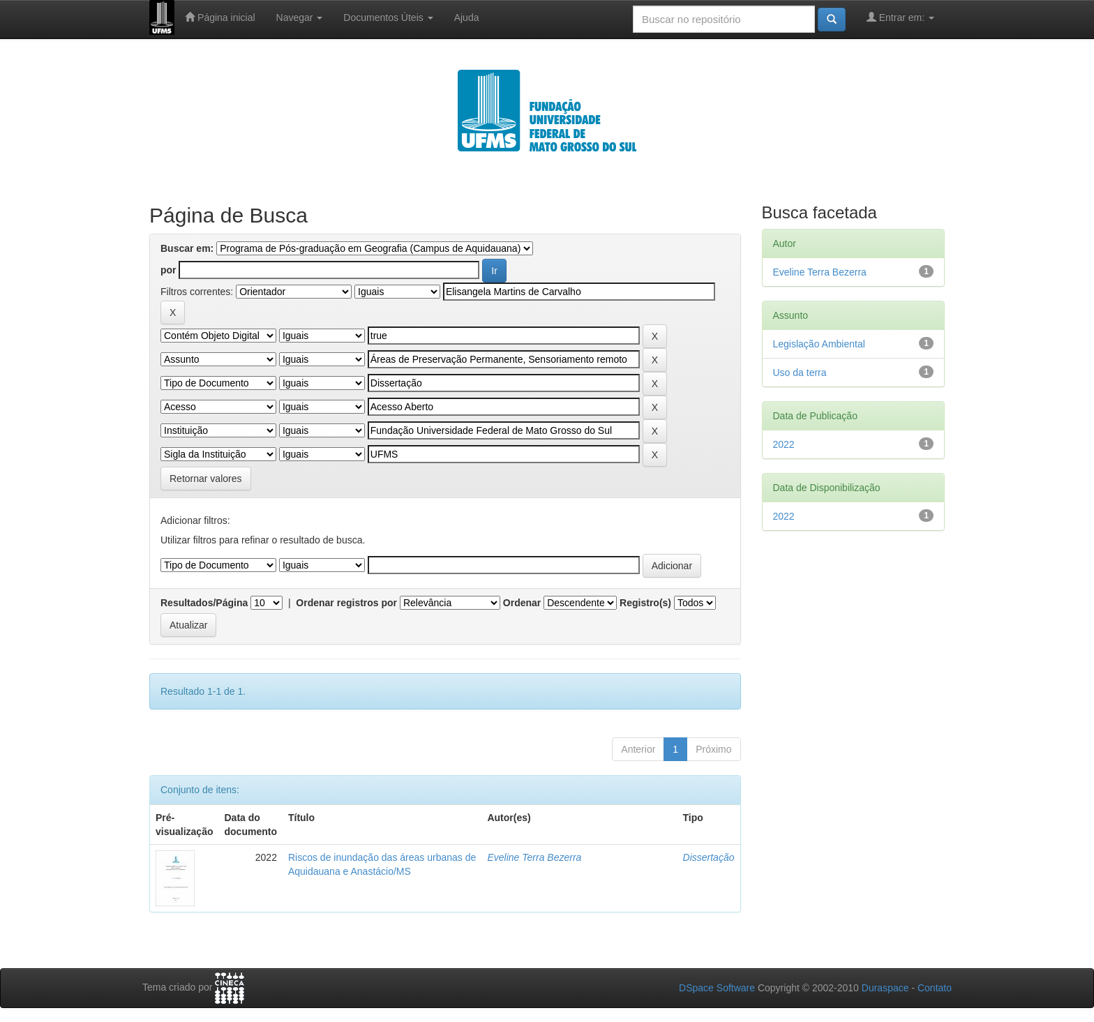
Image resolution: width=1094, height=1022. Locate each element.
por (168, 270)
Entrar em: (900, 17)
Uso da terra (800, 372)
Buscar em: (186, 248)
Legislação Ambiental (819, 344)
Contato (934, 987)
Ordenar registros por (346, 602)
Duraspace (885, 987)
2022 (784, 444)
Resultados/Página (204, 602)
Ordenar (522, 602)
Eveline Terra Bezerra (534, 857)
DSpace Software (717, 987)
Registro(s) (645, 602)
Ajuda (466, 17)
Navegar (299, 17)
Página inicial (220, 17)
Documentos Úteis (388, 17)
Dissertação (709, 857)
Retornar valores (206, 478)
